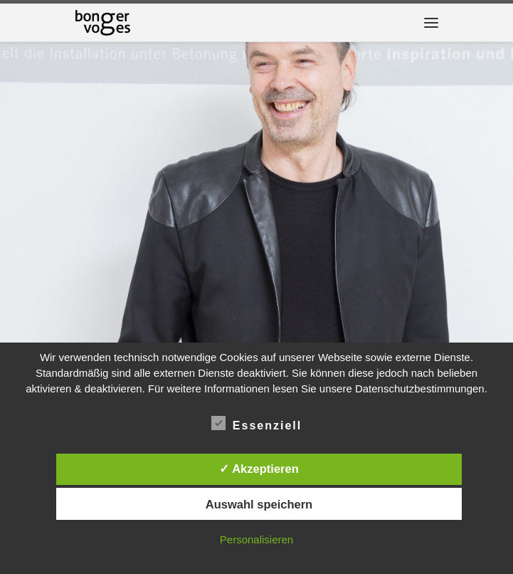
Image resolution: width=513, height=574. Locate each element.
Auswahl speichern (259, 504)
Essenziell (256, 423)
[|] (102, 21)
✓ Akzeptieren (259, 468)
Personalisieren (256, 539)
